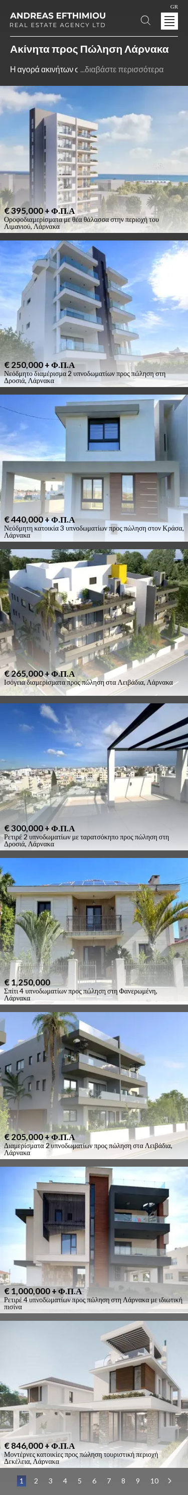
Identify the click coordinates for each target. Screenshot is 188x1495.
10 (154, 1480)
